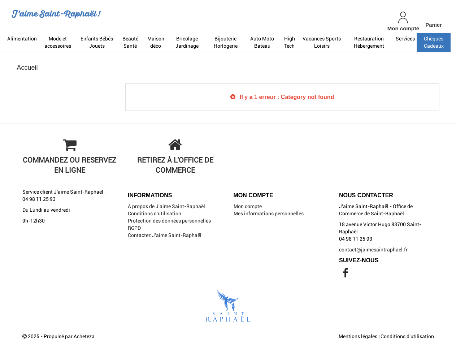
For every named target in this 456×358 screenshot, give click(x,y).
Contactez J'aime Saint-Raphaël (164, 235)
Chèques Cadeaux (434, 42)
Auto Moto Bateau (262, 42)
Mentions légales (358, 336)
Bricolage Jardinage (187, 42)
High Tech (289, 42)
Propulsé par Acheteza (69, 336)
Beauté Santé (130, 42)
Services (405, 39)
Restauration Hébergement (369, 42)
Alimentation (22, 39)
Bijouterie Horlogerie (226, 42)
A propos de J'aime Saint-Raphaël (166, 206)
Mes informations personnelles (269, 213)
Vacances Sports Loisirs (322, 42)
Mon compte (248, 206)
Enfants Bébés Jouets (97, 42)
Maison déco (155, 42)
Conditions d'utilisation (154, 213)
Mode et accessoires (57, 42)
